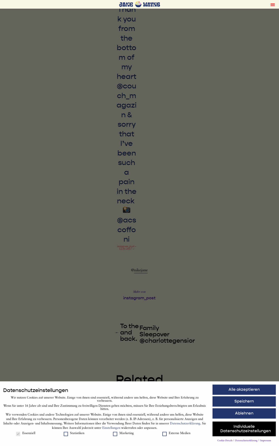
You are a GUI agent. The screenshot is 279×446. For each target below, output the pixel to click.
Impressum (265, 442)
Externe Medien (176, 435)
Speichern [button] (244, 403)
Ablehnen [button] (244, 414)
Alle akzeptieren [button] (244, 391)
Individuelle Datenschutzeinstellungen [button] (245, 430)
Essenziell (25, 435)
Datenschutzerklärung (185, 425)
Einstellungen (111, 429)
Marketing (123, 435)
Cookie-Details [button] (225, 442)
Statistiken (74, 435)
